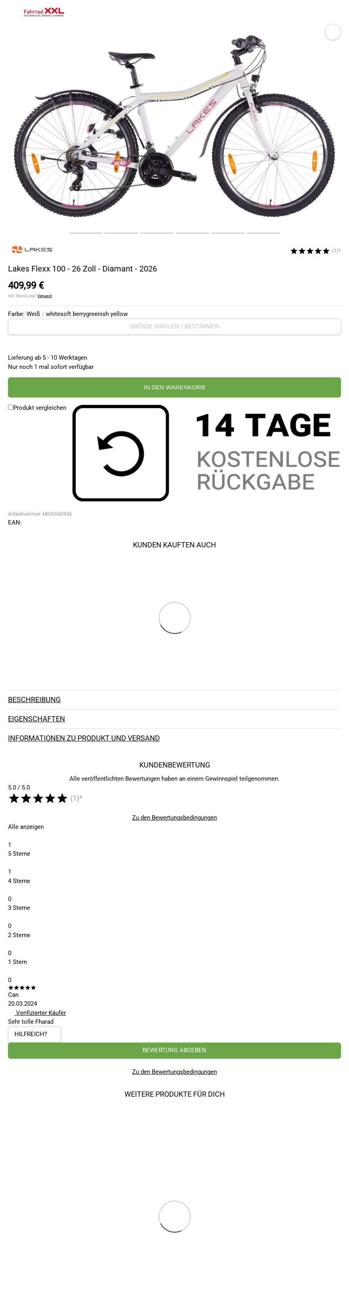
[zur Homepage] (44, 12)
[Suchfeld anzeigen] (303, 12)
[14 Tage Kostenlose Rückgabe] (205, 453)
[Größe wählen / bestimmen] (174, 326)
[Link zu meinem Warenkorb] (335, 12)
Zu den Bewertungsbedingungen (174, 817)
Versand (44, 296)
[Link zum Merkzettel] (319, 12)
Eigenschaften (174, 718)
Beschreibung (174, 699)
